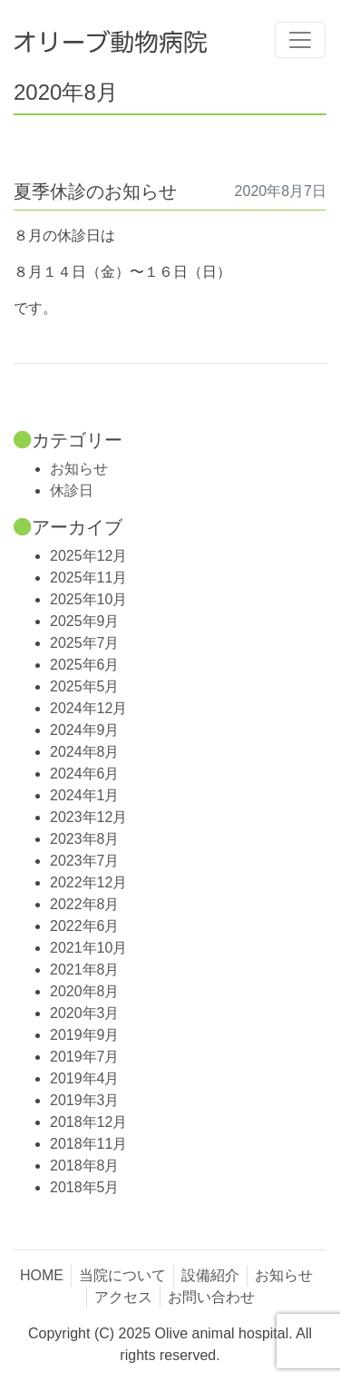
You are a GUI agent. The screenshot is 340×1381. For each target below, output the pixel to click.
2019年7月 (85, 1056)
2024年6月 (85, 773)
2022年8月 (85, 904)
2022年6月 (85, 926)
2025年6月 (85, 664)
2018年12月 (88, 1122)
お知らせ (79, 468)
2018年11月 (88, 1143)
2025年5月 (85, 686)
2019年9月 (85, 1035)
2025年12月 (88, 555)
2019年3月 (85, 1100)
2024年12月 (88, 708)
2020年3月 (85, 1013)
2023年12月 (88, 817)
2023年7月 (85, 860)
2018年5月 (85, 1187)
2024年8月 (85, 751)
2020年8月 (85, 991)
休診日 (71, 490)
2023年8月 (85, 839)
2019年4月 (85, 1078)
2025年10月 (88, 599)
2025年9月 (85, 621)
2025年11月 (88, 577)
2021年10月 (88, 947)
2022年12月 (88, 882)
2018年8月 (85, 1165)
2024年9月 (85, 730)
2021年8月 (85, 969)
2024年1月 (85, 795)
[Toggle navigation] (300, 40)
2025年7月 (85, 643)
